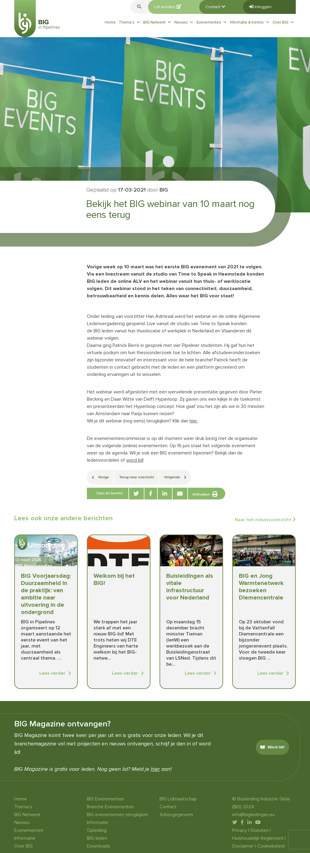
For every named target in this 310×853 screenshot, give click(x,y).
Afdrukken (205, 494)
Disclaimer (243, 846)
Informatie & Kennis (249, 22)
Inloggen (260, 6)
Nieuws (183, 22)
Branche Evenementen (110, 807)
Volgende (175, 477)
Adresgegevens (176, 815)
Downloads (98, 846)
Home (110, 22)
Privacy (239, 830)
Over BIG (283, 22)
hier (155, 769)
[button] (139, 7)
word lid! (134, 460)
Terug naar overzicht (136, 477)
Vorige (100, 477)
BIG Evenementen (105, 799)
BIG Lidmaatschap (178, 799)
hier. (194, 421)
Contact (215, 6)
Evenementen (211, 22)
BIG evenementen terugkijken (117, 815)
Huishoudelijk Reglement (257, 838)
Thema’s (129, 22)
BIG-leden (97, 838)
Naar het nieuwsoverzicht (265, 520)
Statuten (259, 830)
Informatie (24, 838)
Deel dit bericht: (110, 493)
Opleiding (97, 830)
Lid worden (167, 6)
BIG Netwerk (157, 22)
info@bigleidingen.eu (253, 815)
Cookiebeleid (271, 846)
